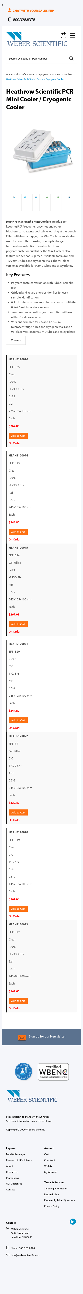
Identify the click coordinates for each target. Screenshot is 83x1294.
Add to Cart (18, 436)
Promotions (12, 1177)
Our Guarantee (14, 1183)
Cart (46, 1154)
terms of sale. (45, 1121)
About (9, 1166)
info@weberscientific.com (25, 1255)
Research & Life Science (19, 1160)
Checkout (49, 1160)
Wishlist (48, 1166)
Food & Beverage (15, 1154)
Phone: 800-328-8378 (23, 1248)
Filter (15, 340)
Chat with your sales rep (30, 11)
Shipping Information (55, 1188)
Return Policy (51, 1194)
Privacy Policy (51, 1206)
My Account (50, 1172)
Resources (11, 1172)
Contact (10, 1189)
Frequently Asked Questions (59, 1200)
